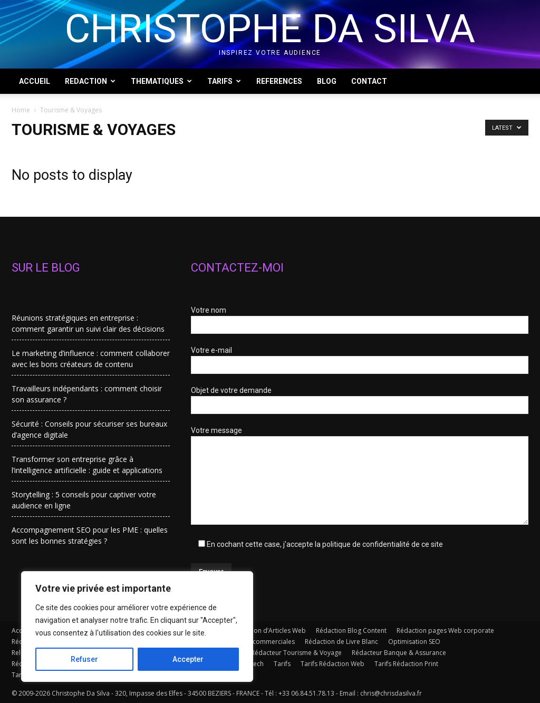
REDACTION (90, 81)
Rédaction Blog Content (351, 630)
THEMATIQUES (161, 81)
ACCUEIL (34, 81)
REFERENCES (279, 81)
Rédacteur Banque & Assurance (399, 652)
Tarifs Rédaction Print (406, 663)
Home (21, 109)
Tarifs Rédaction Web (332, 663)
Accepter (188, 659)
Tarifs (282, 663)
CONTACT (369, 81)
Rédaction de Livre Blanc (341, 641)
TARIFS (224, 81)
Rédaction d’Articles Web (269, 630)
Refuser (84, 659)
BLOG (326, 81)
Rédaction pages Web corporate (445, 630)
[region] (137, 626)
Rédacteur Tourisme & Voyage (296, 652)
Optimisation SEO (414, 641)
